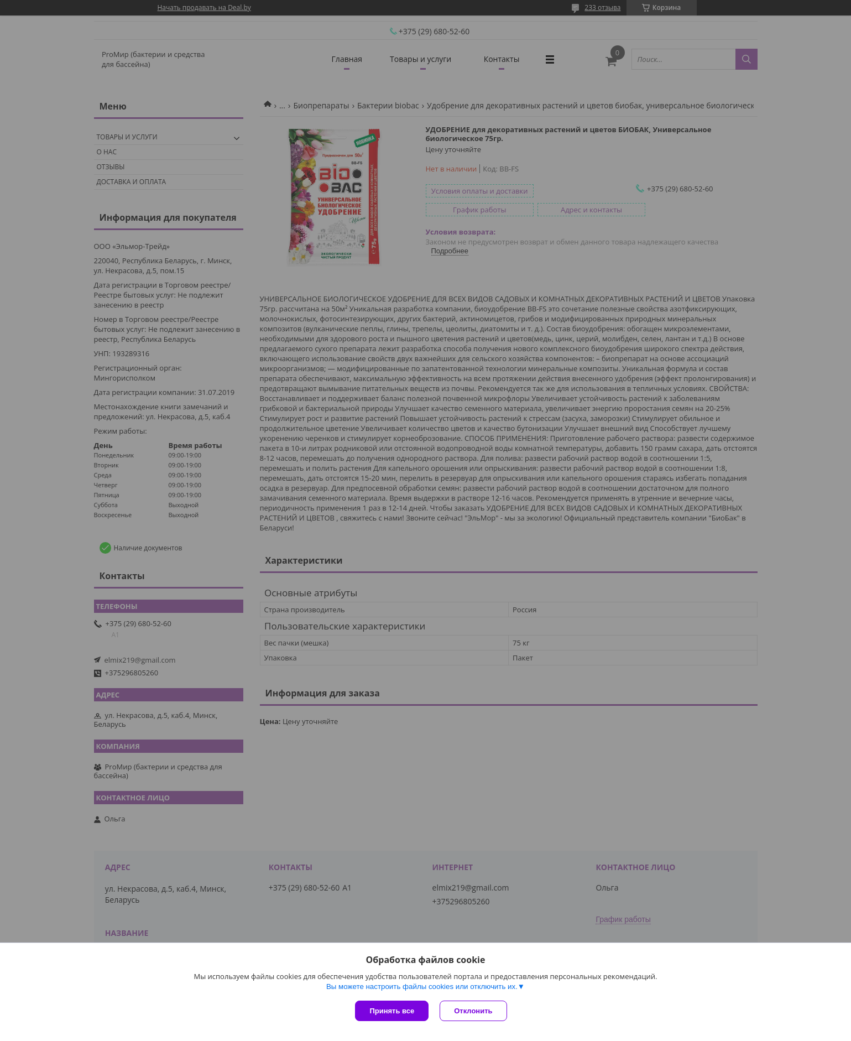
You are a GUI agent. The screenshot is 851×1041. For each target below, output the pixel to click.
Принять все (391, 1011)
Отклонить (473, 1011)
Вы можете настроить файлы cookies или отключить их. (422, 986)
